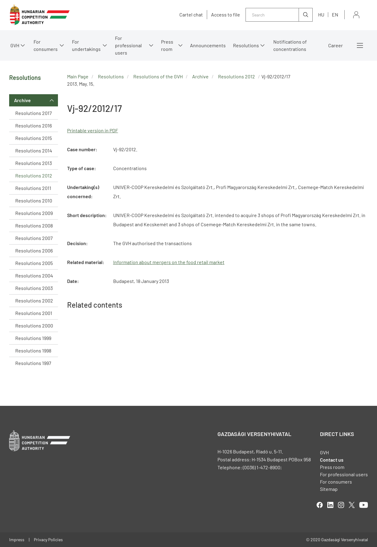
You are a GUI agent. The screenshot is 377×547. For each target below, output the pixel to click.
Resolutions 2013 (33, 163)
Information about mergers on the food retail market (168, 262)
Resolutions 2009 (34, 213)
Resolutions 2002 (34, 300)
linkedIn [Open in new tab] (330, 505)
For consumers (46, 45)
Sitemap (329, 489)
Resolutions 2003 (34, 288)
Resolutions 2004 (34, 275)
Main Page (77, 76)
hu (321, 14)
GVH (14, 45)
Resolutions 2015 (33, 138)
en (335, 14)
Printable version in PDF (92, 130)
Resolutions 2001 (33, 313)
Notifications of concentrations (290, 45)
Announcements (208, 45)
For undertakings (86, 45)
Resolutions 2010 (33, 200)
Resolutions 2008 (34, 225)
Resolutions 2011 (33, 188)
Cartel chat (191, 14)
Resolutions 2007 (34, 238)
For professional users (128, 45)
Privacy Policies (48, 539)
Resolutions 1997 (33, 363)
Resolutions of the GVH (158, 76)
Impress (16, 539)
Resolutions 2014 (33, 150)
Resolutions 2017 (33, 113)
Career (335, 45)
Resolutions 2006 (34, 250)
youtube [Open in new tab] (363, 505)
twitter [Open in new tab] (352, 505)
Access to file (225, 14)
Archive (22, 100)
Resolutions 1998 (33, 350)
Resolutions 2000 (34, 325)
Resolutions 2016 (33, 125)
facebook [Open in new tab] (320, 505)
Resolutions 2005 (34, 263)
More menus (360, 45)
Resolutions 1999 (33, 338)
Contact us (331, 460)
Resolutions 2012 (33, 175)
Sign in (356, 15)
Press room (167, 45)
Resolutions (246, 45)
